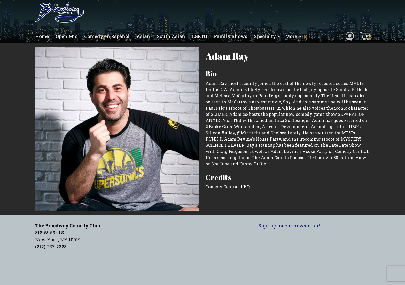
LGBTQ (199, 36)
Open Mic (66, 36)
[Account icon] (350, 36)
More (291, 36)
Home (42, 36)
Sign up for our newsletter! (289, 226)
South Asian (171, 36)
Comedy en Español (107, 36)
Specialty (265, 36)
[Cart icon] (365, 36)
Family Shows (230, 36)
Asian (143, 36)
